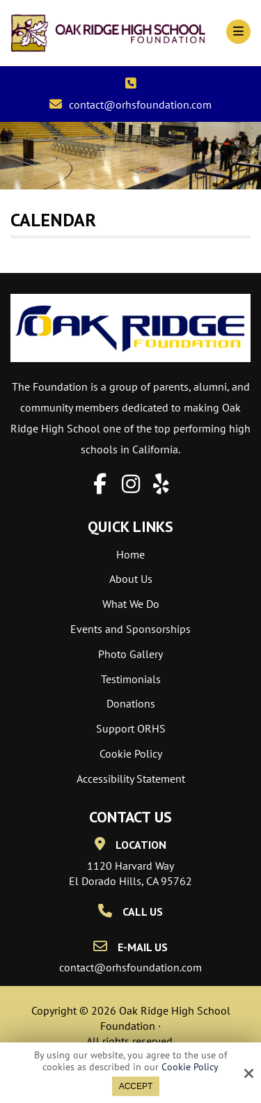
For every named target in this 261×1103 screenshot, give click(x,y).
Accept (136, 1086)
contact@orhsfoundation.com (140, 104)
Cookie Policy (190, 1067)
